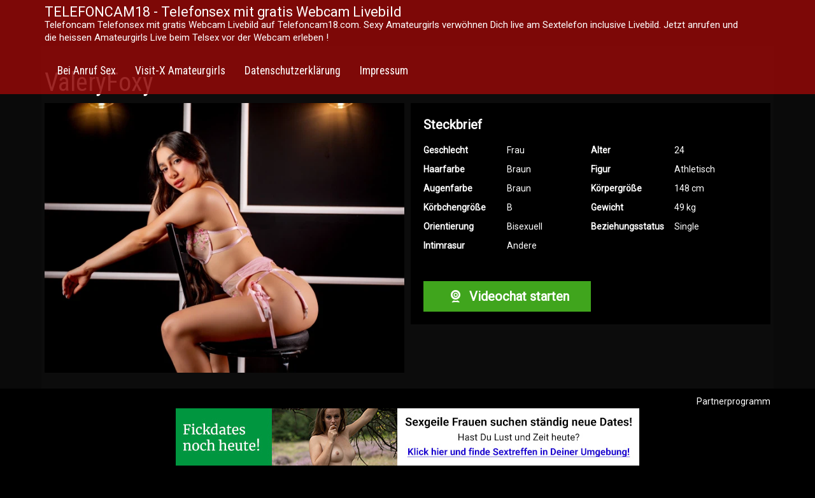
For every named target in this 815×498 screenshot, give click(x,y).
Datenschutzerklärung (292, 70)
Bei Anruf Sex (86, 70)
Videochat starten (506, 296)
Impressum (384, 70)
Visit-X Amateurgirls (180, 70)
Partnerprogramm (733, 401)
